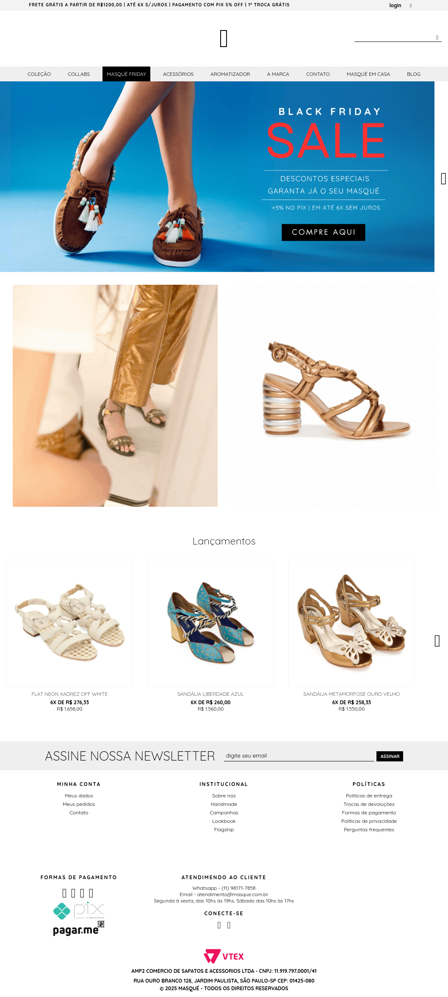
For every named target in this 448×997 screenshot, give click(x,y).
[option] (217, 176)
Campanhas (224, 812)
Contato (318, 74)
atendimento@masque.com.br (232, 894)
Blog (413, 74)
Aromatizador (230, 74)
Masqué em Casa (368, 74)
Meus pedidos (79, 804)
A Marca (278, 74)
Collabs (79, 74)
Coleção (39, 74)
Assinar (390, 756)
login (395, 5)
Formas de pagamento (369, 812)
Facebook (219, 925)
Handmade (224, 804)
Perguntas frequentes (369, 829)
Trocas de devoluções (369, 804)
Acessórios (178, 74)
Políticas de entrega (369, 795)
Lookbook (223, 821)
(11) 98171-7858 (238, 888)
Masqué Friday (126, 74)
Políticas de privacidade (369, 821)
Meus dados (79, 795)
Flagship (224, 829)
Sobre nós (224, 795)
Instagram (228, 925)
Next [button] (437, 638)
